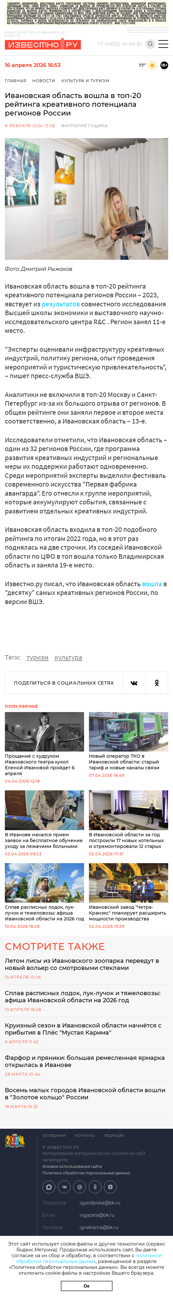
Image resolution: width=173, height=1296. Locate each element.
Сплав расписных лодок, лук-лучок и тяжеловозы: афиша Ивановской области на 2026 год (44, 892)
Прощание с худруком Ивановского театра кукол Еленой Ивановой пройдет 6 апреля (44, 744)
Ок (87, 1286)
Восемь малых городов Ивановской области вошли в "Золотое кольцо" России (85, 1094)
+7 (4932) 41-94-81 (120, 44)
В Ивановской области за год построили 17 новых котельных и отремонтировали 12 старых (128, 819)
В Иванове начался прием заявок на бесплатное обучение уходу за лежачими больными (44, 819)
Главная (16, 80)
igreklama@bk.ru (99, 1227)
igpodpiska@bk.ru (100, 1203)
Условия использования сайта (72, 1166)
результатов (61, 303)
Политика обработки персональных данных (86, 1173)
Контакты (85, 1136)
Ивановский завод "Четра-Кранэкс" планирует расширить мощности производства (128, 892)
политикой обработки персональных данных (89, 1258)
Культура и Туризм (85, 80)
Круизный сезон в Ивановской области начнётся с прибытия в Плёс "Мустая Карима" (83, 1029)
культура (68, 657)
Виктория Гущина (84, 125)
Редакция (114, 1136)
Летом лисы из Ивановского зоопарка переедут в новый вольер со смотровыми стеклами (82, 964)
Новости (43, 80)
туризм (38, 657)
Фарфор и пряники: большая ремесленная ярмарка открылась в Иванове (85, 1061)
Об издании (54, 1136)
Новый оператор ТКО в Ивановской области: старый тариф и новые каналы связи (128, 741)
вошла (152, 583)
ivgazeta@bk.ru (97, 1215)
